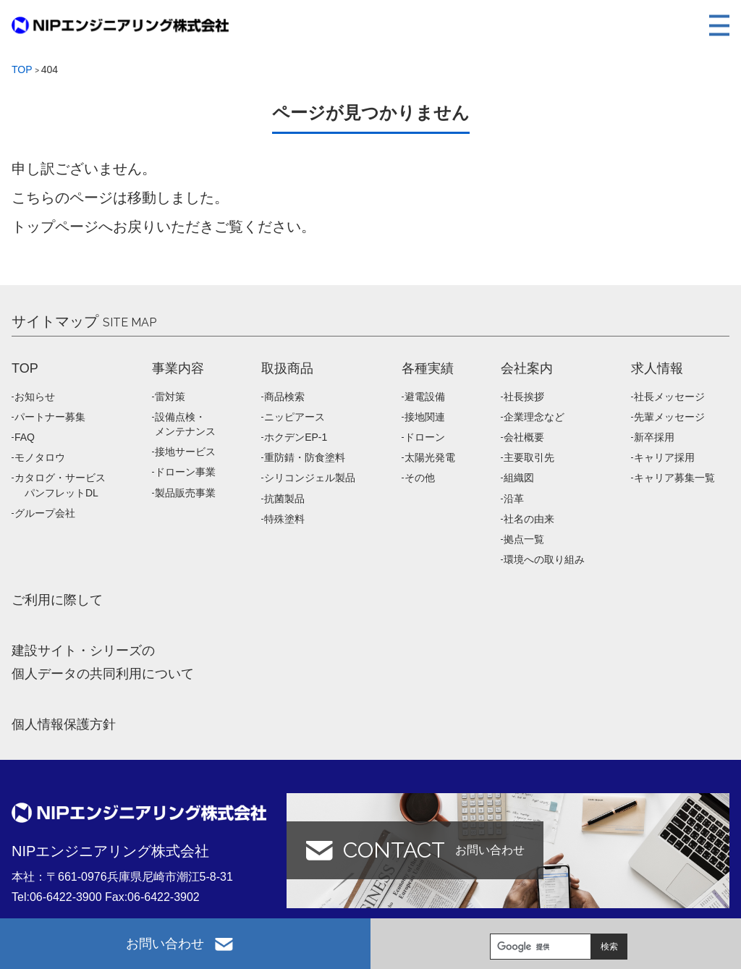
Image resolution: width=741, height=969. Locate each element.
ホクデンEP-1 (295, 437)
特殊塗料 (284, 519)
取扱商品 (287, 368)
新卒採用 (654, 437)
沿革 (514, 498)
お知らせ (34, 396)
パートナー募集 (49, 417)
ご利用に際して (57, 600)
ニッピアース (294, 417)
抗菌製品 (284, 498)
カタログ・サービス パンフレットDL (60, 485)
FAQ (24, 437)
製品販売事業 (185, 493)
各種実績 (428, 368)
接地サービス (185, 451)
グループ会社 (44, 513)
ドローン (425, 437)
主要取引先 (529, 457)
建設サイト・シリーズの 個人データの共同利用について (103, 662)
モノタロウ (39, 457)
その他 (420, 477)
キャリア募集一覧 (674, 477)
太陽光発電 (430, 457)
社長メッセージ (669, 396)
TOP (25, 368)
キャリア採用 (664, 457)
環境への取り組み (544, 559)
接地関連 (425, 417)
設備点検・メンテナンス (185, 424)
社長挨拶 (524, 396)
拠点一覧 (524, 539)
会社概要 (524, 437)
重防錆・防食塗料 (304, 457)
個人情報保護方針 (64, 724)
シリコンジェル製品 (309, 477)
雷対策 (170, 396)
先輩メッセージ (669, 417)
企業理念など (534, 417)
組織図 (519, 477)
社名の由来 (529, 519)
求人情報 (657, 368)
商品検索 (284, 396)
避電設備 (425, 396)
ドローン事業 (185, 472)
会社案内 (527, 368)
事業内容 (178, 368)
